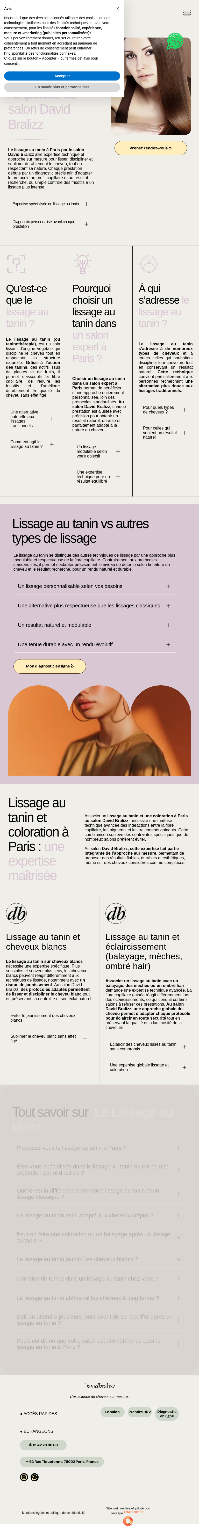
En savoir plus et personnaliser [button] (62, 1516)
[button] (117, 1437)
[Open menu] (187, 14)
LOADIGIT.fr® (134, 1514)
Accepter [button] (62, 1505)
